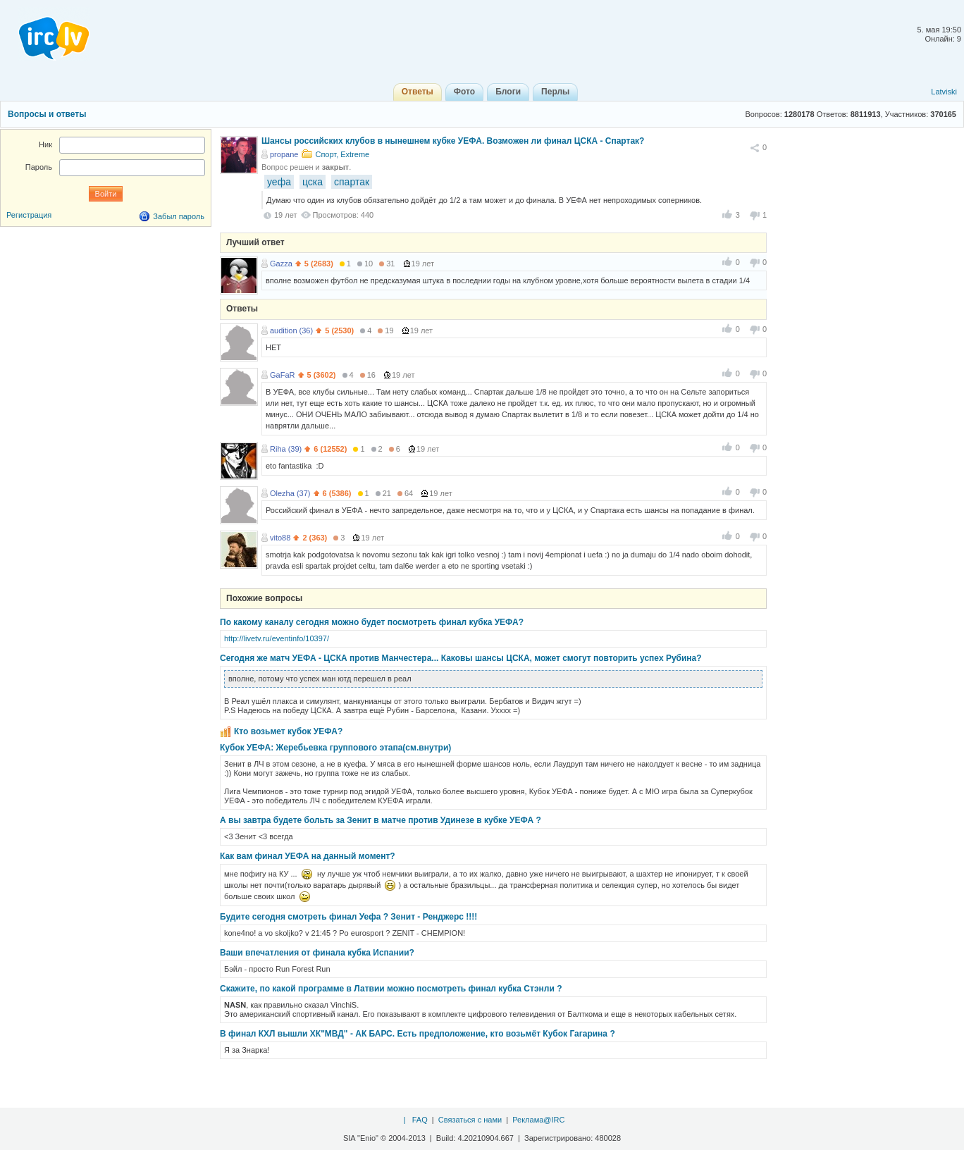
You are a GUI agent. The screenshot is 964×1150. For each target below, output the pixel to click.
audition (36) (291, 330)
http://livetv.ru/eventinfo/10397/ (276, 638)
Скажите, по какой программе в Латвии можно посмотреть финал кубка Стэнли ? (391, 989)
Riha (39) (286, 449)
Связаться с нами (470, 1119)
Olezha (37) (290, 493)
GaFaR (282, 375)
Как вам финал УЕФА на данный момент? (307, 856)
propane (284, 154)
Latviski (944, 91)
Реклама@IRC (538, 1119)
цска (312, 181)
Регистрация (28, 215)
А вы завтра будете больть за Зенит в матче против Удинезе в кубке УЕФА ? (380, 820)
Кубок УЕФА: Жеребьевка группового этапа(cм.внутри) (335, 748)
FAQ (420, 1119)
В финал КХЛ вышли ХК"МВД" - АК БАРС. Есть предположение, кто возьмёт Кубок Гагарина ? (417, 1034)
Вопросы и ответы (47, 114)
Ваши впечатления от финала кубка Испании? (317, 953)
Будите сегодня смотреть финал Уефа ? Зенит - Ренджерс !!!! (348, 917)
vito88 (280, 537)
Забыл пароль (178, 216)
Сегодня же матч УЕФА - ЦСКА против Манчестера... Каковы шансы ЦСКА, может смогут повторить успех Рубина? (461, 658)
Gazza (281, 263)
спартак (351, 181)
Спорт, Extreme (342, 154)
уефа (279, 181)
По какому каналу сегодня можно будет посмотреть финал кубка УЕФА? (372, 622)
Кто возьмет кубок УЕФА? (288, 731)
